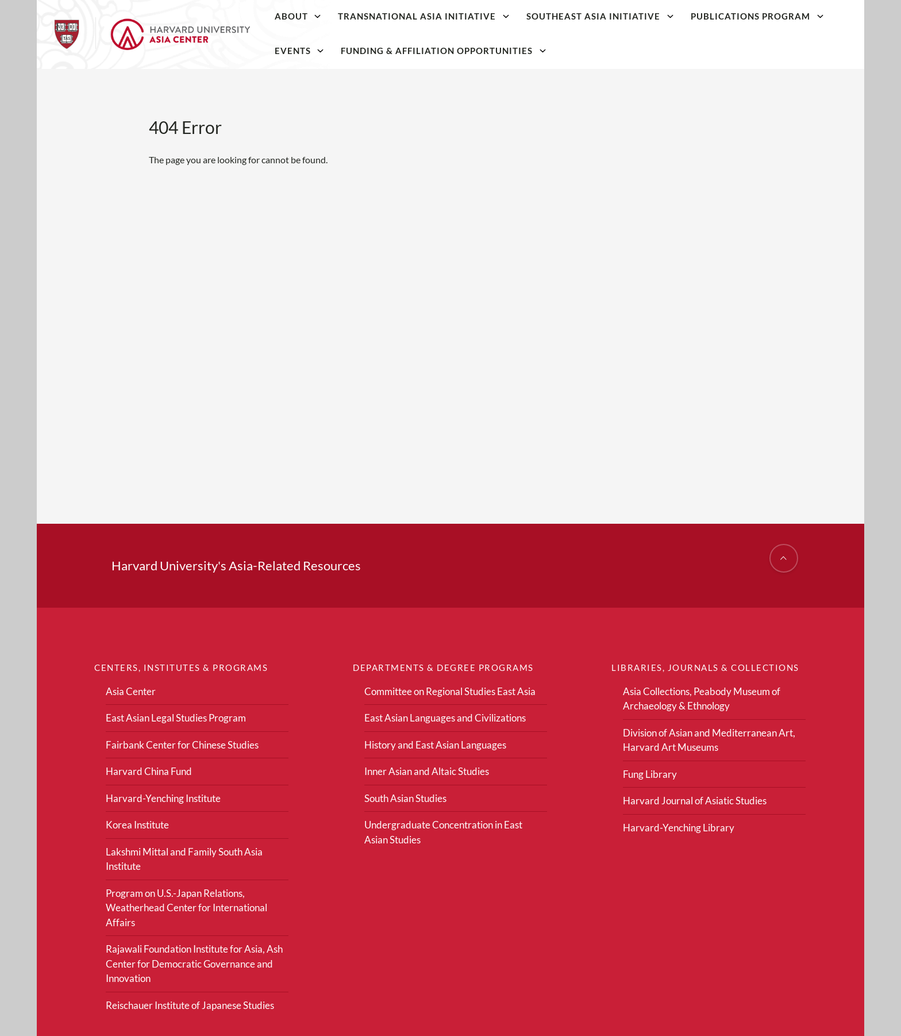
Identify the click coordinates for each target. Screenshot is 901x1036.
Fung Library (650, 774)
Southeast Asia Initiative (593, 16)
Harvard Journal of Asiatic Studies (695, 801)
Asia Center (131, 691)
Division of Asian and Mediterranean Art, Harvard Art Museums (709, 740)
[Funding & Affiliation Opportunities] (543, 50)
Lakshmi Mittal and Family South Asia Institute (184, 859)
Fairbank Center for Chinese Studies (182, 745)
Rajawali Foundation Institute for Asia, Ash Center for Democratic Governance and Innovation (194, 963)
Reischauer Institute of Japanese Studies (190, 1005)
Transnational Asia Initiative (417, 16)
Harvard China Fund (149, 771)
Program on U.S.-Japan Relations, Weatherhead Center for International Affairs (186, 907)
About (291, 16)
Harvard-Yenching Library (678, 828)
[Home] (152, 34)
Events (293, 50)
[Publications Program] (820, 16)
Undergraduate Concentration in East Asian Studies (443, 832)
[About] (318, 16)
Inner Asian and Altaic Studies (426, 771)
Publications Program (750, 16)
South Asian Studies (405, 798)
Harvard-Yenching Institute (163, 798)
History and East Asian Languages (435, 745)
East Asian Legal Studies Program (176, 718)
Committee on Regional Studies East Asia (450, 691)
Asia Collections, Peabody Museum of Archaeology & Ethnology (701, 698)
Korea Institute (137, 825)
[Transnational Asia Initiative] (506, 16)
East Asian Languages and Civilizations (445, 718)
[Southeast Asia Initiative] (670, 16)
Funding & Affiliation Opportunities (437, 50)
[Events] (320, 50)
